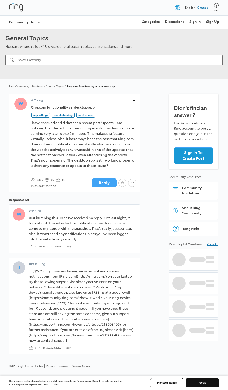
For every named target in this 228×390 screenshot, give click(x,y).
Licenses (63, 366)
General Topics (55, 86)
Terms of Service (81, 366)
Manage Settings (167, 382)
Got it (202, 382)
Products (37, 86)
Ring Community (19, 86)
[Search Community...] (116, 60)
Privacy (50, 366)
